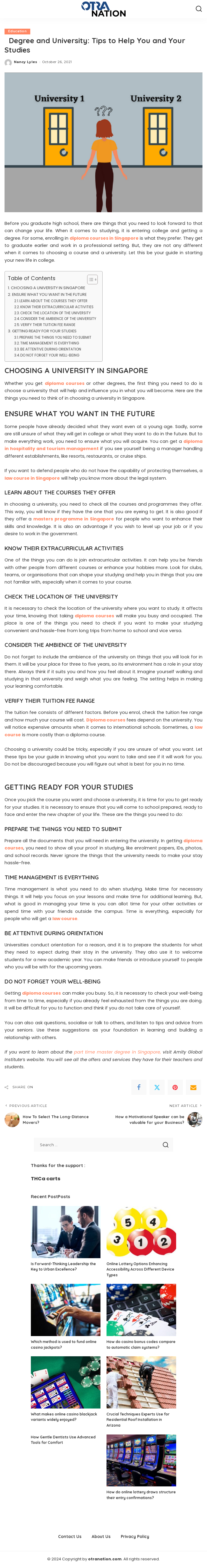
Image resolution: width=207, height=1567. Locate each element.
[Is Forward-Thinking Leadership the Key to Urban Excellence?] (65, 1232)
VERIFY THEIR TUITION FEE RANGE (48, 324)
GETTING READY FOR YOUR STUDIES (44, 331)
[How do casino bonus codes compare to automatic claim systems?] (141, 1310)
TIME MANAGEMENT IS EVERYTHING (49, 343)
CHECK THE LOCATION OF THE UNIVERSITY (55, 313)
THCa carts (45, 1178)
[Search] (198, 9)
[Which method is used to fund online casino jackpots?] (65, 1310)
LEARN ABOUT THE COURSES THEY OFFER (53, 301)
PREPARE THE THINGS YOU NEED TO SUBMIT (55, 337)
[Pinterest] (175, 1087)
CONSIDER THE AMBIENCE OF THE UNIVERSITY (58, 319)
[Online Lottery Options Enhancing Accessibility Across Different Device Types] (141, 1232)
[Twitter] (157, 1087)
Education (17, 31)
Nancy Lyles (26, 62)
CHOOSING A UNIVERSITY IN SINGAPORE (48, 288)
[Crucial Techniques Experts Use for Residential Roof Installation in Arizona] (141, 1382)
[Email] (193, 1087)
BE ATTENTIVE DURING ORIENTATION (50, 349)
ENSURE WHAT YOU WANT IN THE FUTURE (49, 295)
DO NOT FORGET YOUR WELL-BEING (49, 355)
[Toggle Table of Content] (89, 280)
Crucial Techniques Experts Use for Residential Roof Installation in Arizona (138, 1420)
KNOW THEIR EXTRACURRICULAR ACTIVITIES (57, 307)
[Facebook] (138, 1087)
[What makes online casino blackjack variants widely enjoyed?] (65, 1382)
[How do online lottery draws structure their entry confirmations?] (141, 1460)
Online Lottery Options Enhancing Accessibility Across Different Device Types (140, 1269)
